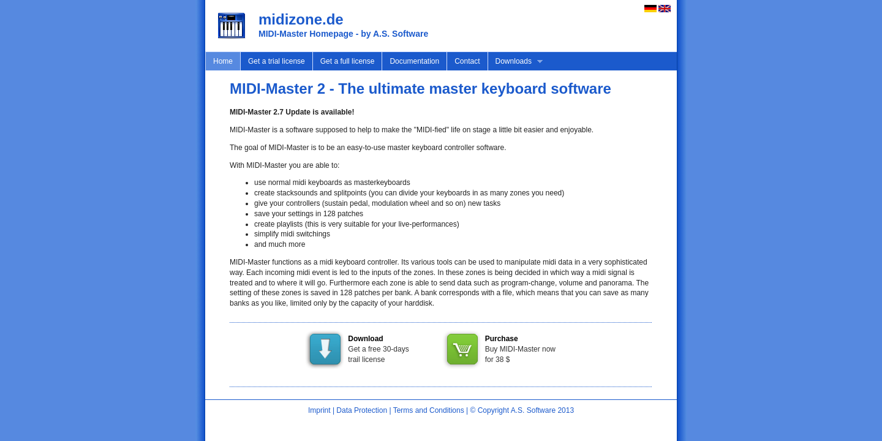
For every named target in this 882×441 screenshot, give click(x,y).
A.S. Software (533, 410)
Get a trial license (276, 61)
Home (223, 61)
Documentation (414, 61)
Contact (467, 61)
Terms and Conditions (428, 410)
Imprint (319, 410)
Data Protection (361, 410)
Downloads (515, 61)
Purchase (501, 338)
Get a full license (347, 61)
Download (365, 338)
